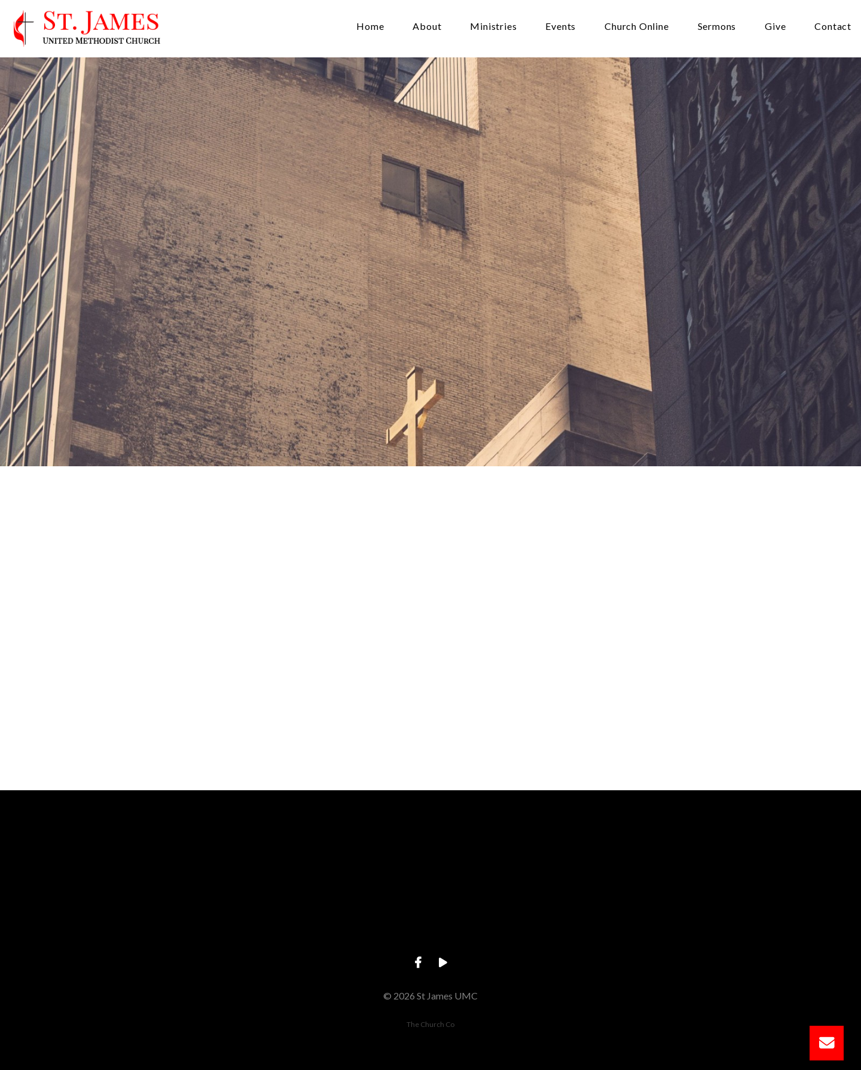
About (427, 27)
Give (775, 27)
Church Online (636, 27)
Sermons (717, 27)
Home (370, 27)
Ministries (493, 27)
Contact (832, 27)
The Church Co (430, 1024)
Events (560, 27)
